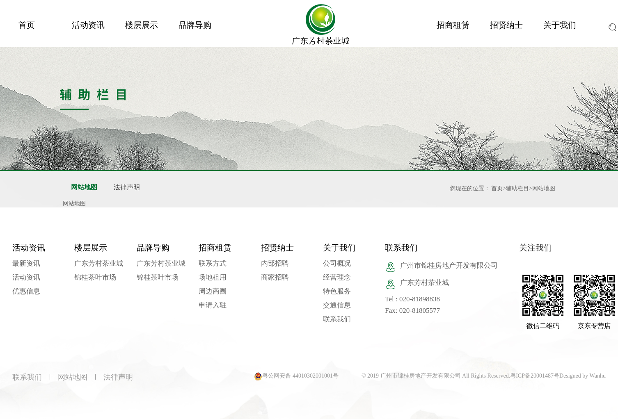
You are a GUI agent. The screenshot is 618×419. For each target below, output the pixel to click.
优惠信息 (26, 291)
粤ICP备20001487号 (534, 376)
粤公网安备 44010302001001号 (300, 376)
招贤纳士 (506, 25)
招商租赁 (453, 25)
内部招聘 (275, 263)
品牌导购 (195, 25)
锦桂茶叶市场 (95, 277)
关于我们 (559, 25)
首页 (26, 25)
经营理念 (337, 277)
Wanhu (598, 376)
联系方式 (213, 263)
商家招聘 (275, 277)
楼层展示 (141, 25)
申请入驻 (213, 305)
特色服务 (337, 291)
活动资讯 (88, 25)
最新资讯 (26, 263)
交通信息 (337, 305)
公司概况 (337, 263)
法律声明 (127, 187)
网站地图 (84, 187)
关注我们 (535, 247)
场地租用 (213, 277)
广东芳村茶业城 (98, 263)
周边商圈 (213, 291)
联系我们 (337, 319)
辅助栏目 (517, 188)
